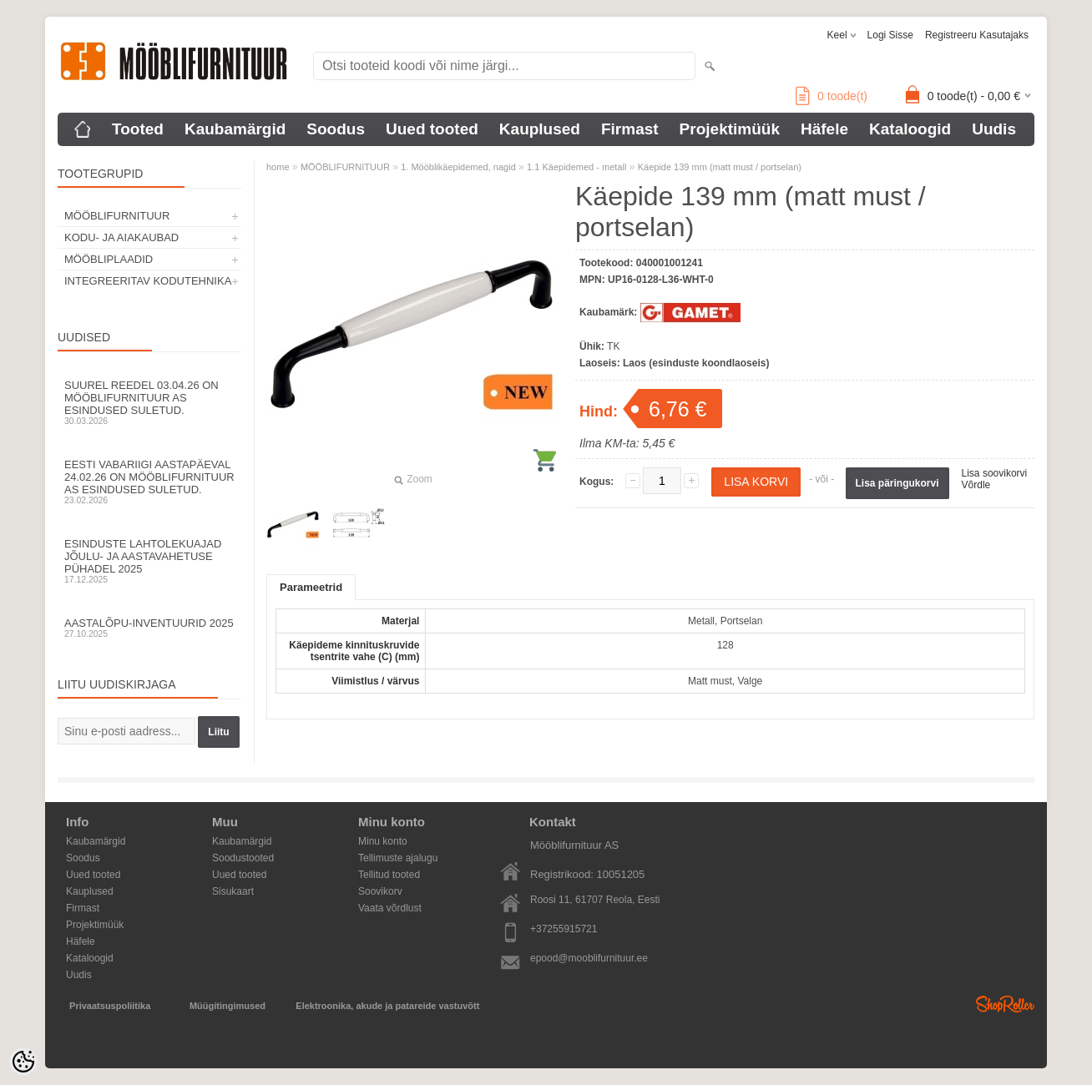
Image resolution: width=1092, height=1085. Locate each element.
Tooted (138, 129)
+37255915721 (563, 929)
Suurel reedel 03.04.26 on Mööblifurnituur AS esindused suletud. (149, 402)
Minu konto (382, 841)
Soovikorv (380, 891)
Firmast (630, 129)
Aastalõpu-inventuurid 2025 (149, 627)
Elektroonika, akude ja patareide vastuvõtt (387, 1006)
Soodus (335, 129)
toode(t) (831, 96)
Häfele (824, 129)
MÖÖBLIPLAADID (108, 259)
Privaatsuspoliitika (109, 1006)
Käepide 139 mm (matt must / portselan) (719, 167)
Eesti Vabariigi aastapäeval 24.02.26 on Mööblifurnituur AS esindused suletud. (149, 481)
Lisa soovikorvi (995, 473)
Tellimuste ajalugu (397, 858)
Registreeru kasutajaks (977, 35)
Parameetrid (311, 587)
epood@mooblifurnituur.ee (589, 958)
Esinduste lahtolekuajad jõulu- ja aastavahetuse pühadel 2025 (149, 560)
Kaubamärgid (235, 129)
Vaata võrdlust (390, 908)
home (278, 167)
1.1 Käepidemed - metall (576, 167)
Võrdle (976, 485)
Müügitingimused (227, 1006)
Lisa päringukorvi (897, 483)
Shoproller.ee (1005, 1004)
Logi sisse (890, 35)
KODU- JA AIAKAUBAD (121, 237)
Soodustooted (243, 858)
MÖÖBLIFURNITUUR (116, 215)
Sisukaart (233, 891)
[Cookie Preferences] (23, 1062)
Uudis (994, 129)
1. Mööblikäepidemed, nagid (458, 167)
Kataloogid (910, 129)
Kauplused (539, 129)
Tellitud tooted (389, 875)
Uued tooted (432, 129)
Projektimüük (730, 129)
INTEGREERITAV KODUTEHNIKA (147, 281)
